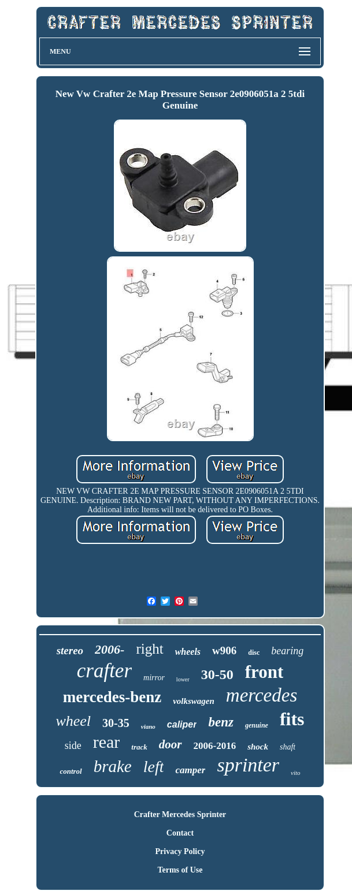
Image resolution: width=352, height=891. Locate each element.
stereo (70, 650)
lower (183, 679)
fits (292, 719)
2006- (109, 649)
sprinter (248, 765)
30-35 (115, 723)
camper (190, 770)
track (139, 747)
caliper (182, 724)
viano (148, 726)
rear (106, 741)
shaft (287, 747)
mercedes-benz (112, 697)
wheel (73, 721)
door (170, 744)
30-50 (217, 674)
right (149, 649)
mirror (154, 677)
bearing (287, 651)
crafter (104, 670)
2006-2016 (215, 745)
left (153, 767)
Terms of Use (179, 870)
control (70, 771)
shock (257, 746)
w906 (224, 650)
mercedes (261, 695)
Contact (180, 833)
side (73, 745)
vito (296, 772)
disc (254, 652)
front (264, 672)
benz (220, 722)
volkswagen (193, 701)
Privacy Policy (180, 851)
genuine (256, 725)
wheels (188, 652)
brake (113, 766)
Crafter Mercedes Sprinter (180, 814)
